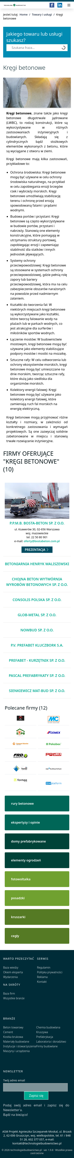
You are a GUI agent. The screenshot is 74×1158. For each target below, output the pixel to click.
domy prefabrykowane (28, 841)
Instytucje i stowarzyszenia (19, 1046)
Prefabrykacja (44, 1037)
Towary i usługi (42, 14)
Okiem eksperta (13, 972)
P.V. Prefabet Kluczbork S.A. (37, 645)
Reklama (42, 977)
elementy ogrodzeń (26, 860)
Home (24, 14)
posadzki (18, 898)
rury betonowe (22, 803)
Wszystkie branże (14, 998)
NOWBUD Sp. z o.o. (37, 630)
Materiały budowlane (16, 1041)
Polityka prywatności (49, 972)
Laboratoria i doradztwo (51, 1041)
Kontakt (42, 982)
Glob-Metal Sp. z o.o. (37, 614)
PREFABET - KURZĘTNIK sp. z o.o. (37, 660)
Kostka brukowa (13, 1037)
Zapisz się (36, 1095)
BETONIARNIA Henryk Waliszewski (37, 563)
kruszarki (18, 917)
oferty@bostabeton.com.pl (42, 541)
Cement (8, 1032)
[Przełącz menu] (69, 5)
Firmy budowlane (47, 1046)
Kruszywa (42, 1032)
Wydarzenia (10, 977)
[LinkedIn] (59, 5)
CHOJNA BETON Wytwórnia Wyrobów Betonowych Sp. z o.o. (37, 582)
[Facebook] (52, 5)
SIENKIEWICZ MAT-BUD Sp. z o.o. (37, 690)
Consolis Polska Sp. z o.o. (37, 599)
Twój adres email (14, 1080)
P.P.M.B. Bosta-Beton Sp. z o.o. (37, 523)
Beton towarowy (13, 1027)
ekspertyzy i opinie (25, 822)
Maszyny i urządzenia (16, 1051)
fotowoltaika (21, 879)
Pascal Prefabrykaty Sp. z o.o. (37, 675)
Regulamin (44, 967)
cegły (15, 936)
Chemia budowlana (48, 1027)
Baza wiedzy (10, 967)
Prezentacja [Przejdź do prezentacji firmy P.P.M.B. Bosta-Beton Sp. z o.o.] (37, 549)
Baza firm (9, 993)
